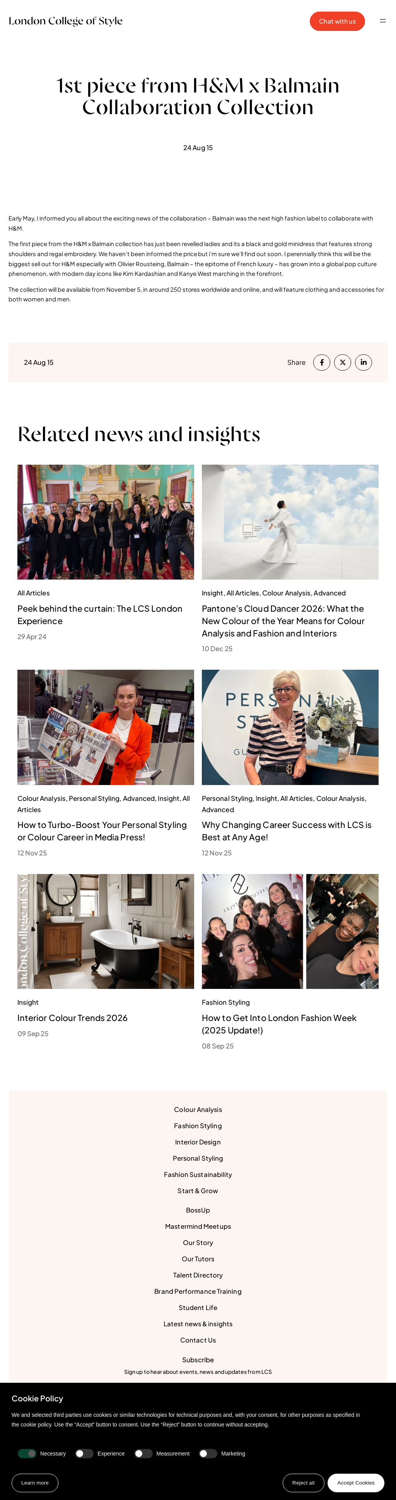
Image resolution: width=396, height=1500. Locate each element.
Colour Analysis (198, 1109)
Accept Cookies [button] (355, 1482)
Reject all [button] (301, 1482)
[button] (383, 21)
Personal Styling (197, 1158)
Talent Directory (198, 1275)
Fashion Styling (198, 1126)
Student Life (198, 1308)
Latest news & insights (198, 1324)
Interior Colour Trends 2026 (73, 1017)
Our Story (198, 1243)
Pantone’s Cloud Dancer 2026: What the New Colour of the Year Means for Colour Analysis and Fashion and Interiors (284, 620)
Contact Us (198, 1340)
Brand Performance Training (198, 1291)
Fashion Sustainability (198, 1174)
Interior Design (198, 1142)
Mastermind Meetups (198, 1226)
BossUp (198, 1210)
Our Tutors (198, 1259)
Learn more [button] (35, 1482)
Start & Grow (198, 1191)
